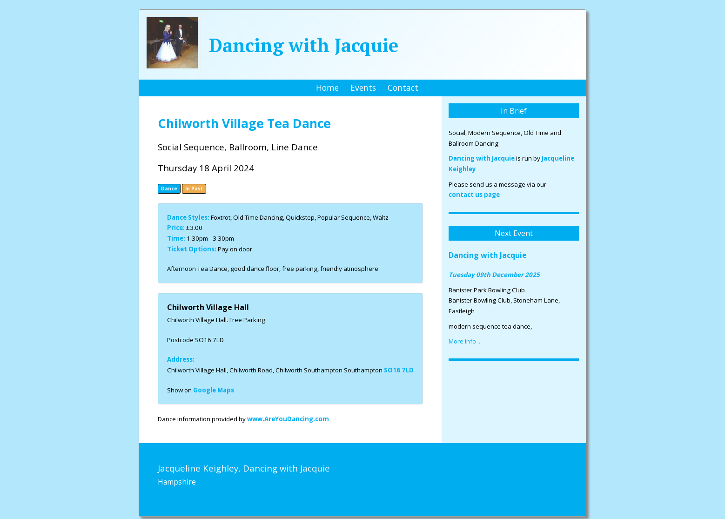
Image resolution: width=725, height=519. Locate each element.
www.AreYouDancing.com (288, 419)
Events (363, 87)
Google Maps (213, 390)
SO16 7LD (399, 370)
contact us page (474, 194)
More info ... (465, 341)
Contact (403, 87)
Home (327, 87)
